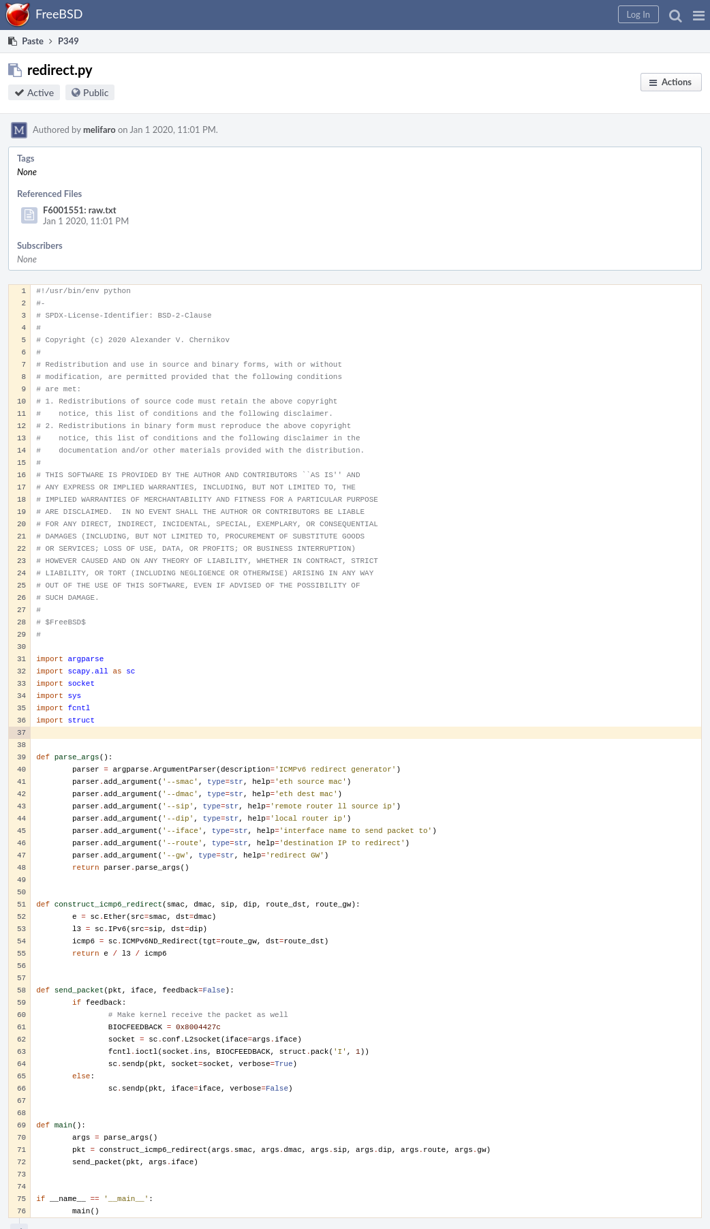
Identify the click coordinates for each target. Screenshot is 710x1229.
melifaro (99, 129)
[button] (699, 15)
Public (95, 92)
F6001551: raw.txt (80, 209)
